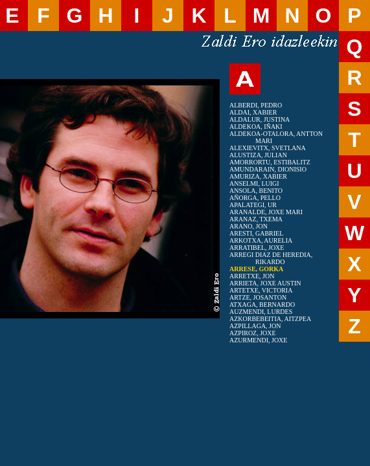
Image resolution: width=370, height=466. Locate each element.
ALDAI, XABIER (253, 112)
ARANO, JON (248, 226)
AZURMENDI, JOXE (258, 340)
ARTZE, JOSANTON (257, 297)
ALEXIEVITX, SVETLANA (267, 147)
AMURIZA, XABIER (258, 176)
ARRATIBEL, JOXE (256, 247)
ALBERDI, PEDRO (255, 105)
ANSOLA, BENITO (256, 190)
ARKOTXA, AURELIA (260, 240)
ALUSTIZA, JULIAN (258, 155)
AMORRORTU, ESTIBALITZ (269, 162)
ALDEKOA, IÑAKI (256, 126)
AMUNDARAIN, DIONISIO (267, 169)
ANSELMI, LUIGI (254, 183)
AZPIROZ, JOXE (252, 333)
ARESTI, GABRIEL (256, 233)
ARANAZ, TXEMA (256, 219)
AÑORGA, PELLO (255, 197)
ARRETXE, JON (251, 276)
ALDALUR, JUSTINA (259, 119)
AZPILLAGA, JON (255, 325)
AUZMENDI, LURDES (260, 311)
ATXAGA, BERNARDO (262, 304)
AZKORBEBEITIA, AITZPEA (270, 318)
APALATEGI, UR (253, 204)
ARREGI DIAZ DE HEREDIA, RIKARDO (270, 258)
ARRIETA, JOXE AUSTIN (265, 283)
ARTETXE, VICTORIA (260, 290)
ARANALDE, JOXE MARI (266, 212)
